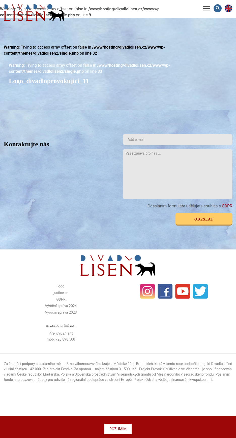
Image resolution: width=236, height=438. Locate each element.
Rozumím (118, 429)
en (228, 8)
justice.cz (60, 293)
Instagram (147, 291)
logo (60, 286)
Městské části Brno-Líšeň (133, 364)
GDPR (227, 206)
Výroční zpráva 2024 (61, 306)
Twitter (200, 291)
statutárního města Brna (55, 364)
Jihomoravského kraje (92, 364)
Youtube (182, 291)
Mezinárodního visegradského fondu (185, 374)
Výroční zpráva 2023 (61, 312)
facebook (165, 291)
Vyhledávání (218, 8)
